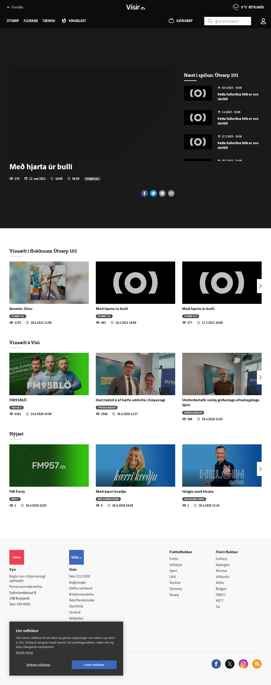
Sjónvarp (175, 589)
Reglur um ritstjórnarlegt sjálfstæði (27, 579)
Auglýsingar (77, 583)
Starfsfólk (76, 606)
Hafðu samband (80, 588)
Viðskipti (175, 565)
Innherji (221, 559)
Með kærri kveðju (111, 492)
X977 (219, 601)
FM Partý (17, 492)
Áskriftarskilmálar (82, 600)
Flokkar (31, 21)
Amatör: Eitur (21, 309)
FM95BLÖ (18, 400)
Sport (173, 571)
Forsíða (15, 7)
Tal (218, 607)
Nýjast (16, 433)
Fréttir (173, 559)
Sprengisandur (107, 407)
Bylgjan (221, 589)
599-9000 (23, 604)
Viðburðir (223, 577)
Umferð (75, 613)
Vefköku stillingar (38, 665)
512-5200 (83, 576)
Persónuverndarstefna (25, 587)
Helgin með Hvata (198, 492)
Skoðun (175, 583)
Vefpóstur (76, 618)
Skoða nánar (24, 652)
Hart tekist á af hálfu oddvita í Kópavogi (130, 400)
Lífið (172, 577)
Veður (220, 583)
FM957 (15, 499)
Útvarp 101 (92, 179)
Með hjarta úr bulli (112, 309)
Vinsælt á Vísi (24, 342)
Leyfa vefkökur (94, 665)
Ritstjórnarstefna (81, 595)
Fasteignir (223, 565)
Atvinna (221, 571)
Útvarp (174, 595)
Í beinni (49, 21)
